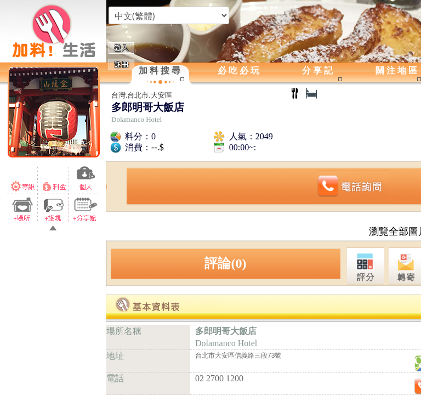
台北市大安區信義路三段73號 (238, 355)
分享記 (318, 70)
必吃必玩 (239, 70)
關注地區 (397, 70)
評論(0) (225, 263)
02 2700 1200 (219, 378)
